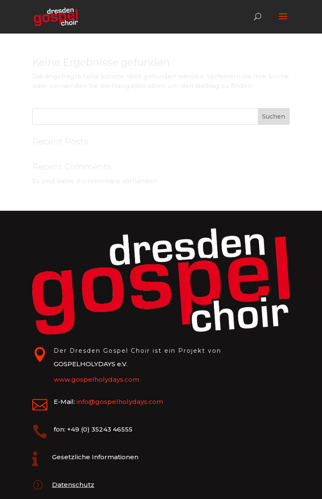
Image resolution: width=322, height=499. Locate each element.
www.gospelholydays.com (96, 379)
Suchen (273, 116)
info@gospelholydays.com (120, 402)
